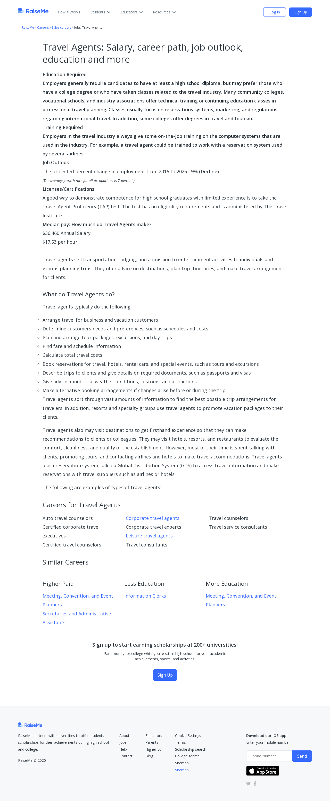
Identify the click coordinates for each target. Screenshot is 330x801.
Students (100, 12)
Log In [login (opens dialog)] (274, 12)
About (124, 735)
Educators (132, 12)
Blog (149, 756)
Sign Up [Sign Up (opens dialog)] (300, 12)
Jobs (123, 742)
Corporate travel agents (152, 518)
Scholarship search (190, 749)
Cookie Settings (188, 735)
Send (302, 756)
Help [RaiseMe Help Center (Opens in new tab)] (123, 749)
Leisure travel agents (149, 536)
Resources (164, 12)
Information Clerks (145, 596)
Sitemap (182, 762)
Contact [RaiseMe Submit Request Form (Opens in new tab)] (126, 756)
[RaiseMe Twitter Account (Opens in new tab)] (248, 783)
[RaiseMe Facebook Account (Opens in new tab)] (254, 783)
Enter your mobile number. (268, 742)
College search (187, 756)
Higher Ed (153, 749)
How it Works (69, 12)
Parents (151, 742)
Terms (180, 742)
